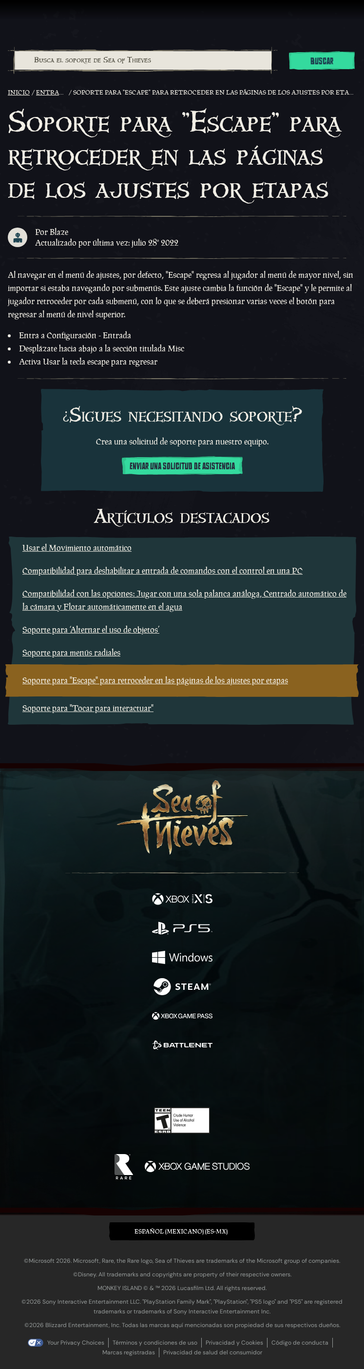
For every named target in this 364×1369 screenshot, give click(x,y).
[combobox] (142, 60)
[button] (182, 1231)
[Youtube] (180, 1079)
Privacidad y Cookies (234, 1343)
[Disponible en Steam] (182, 988)
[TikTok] (230, 1080)
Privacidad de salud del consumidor (212, 1352)
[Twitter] (130, 1078)
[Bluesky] (250, 1080)
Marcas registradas (128, 1352)
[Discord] (209, 1079)
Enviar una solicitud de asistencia (182, 466)
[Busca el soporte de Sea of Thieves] (143, 60)
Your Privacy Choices (75, 1343)
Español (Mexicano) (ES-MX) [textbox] (181, 1231)
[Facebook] (112, 1078)
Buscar (321, 61)
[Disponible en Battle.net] (182, 1046)
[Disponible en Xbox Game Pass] (182, 1017)
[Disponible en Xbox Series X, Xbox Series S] (182, 900)
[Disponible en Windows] (182, 958)
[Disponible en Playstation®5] (182, 929)
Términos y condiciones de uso (155, 1343)
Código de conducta (299, 1343)
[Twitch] (151, 1079)
